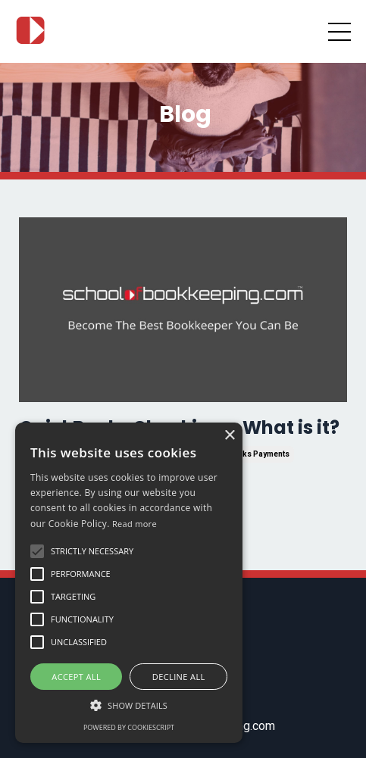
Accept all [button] (76, 676)
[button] (128, 705)
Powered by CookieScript (128, 727)
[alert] (128, 583)
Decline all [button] (178, 676)
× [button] (229, 435)
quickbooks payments (247, 454)
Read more (134, 523)
